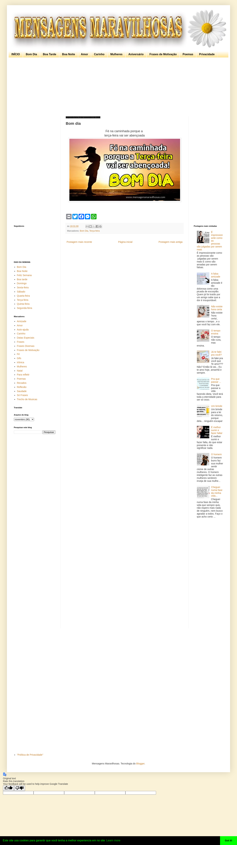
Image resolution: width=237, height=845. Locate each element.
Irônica (20, 362)
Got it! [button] (228, 840)
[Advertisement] (117, 87)
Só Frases (22, 395)
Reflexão (21, 387)
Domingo (22, 283)
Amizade (21, 321)
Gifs (19, 358)
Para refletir (23, 374)
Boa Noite (68, 54)
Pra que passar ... (216, 380)
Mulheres (116, 54)
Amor (84, 54)
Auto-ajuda (23, 329)
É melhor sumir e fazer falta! (216, 430)
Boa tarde (22, 279)
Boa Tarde (49, 54)
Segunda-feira (24, 308)
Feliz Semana (24, 275)
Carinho (99, 54)
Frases (20, 341)
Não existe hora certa (216, 308)
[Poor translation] (19, 788)
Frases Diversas (25, 346)
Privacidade (207, 54)
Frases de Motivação (163, 54)
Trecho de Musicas (27, 399)
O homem (216, 454)
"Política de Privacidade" (30, 754)
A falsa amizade (215, 275)
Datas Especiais (25, 337)
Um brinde (216, 406)
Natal (20, 370)
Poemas (188, 54)
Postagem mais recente (79, 242)
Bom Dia (31, 54)
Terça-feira (94, 231)
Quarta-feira (23, 295)
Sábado (21, 291)
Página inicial (125, 242)
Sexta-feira (23, 287)
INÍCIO (15, 54)
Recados (21, 383)
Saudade (22, 391)
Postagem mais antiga (170, 242)
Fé (18, 354)
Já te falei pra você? (216, 353)
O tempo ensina (215, 332)
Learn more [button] (113, 840)
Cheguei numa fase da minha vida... (216, 491)
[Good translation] (8, 788)
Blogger (140, 763)
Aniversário (136, 54)
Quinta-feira (23, 303)
